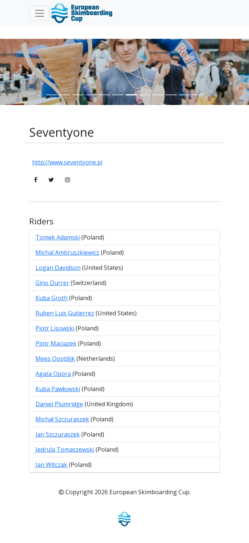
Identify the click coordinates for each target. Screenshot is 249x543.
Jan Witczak (51, 465)
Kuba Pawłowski (57, 389)
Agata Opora (53, 374)
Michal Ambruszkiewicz (67, 252)
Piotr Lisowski (54, 328)
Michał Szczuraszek (62, 419)
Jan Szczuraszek (57, 434)
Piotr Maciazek (55, 343)
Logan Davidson (58, 268)
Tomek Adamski (57, 237)
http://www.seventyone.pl (67, 162)
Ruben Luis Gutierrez (64, 313)
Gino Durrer (52, 283)
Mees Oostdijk (55, 358)
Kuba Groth (51, 298)
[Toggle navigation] (39, 13)
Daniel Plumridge (59, 404)
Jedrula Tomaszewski (64, 449)
